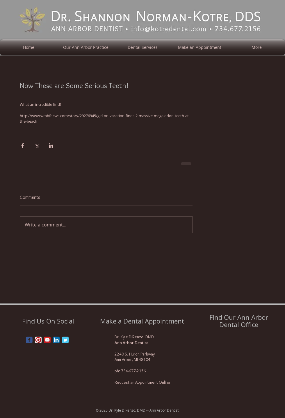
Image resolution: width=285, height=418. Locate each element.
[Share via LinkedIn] (51, 145)
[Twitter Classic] (65, 340)
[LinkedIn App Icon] (56, 340)
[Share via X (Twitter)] (37, 145)
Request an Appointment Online (142, 382)
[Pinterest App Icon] (38, 340)
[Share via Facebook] (22, 145)
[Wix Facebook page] (29, 340)
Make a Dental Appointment (142, 321)
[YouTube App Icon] (47, 340)
